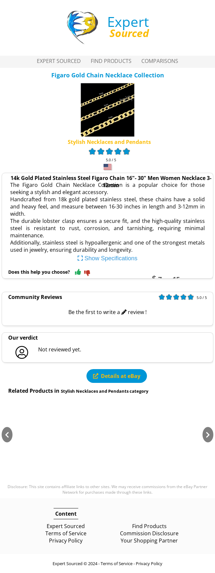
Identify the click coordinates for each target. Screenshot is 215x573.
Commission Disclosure (149, 533)
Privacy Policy (66, 540)
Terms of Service (65, 533)
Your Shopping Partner (149, 540)
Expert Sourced (59, 61)
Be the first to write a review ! (107, 312)
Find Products (111, 61)
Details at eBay (116, 376)
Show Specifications (107, 258)
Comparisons (159, 61)
